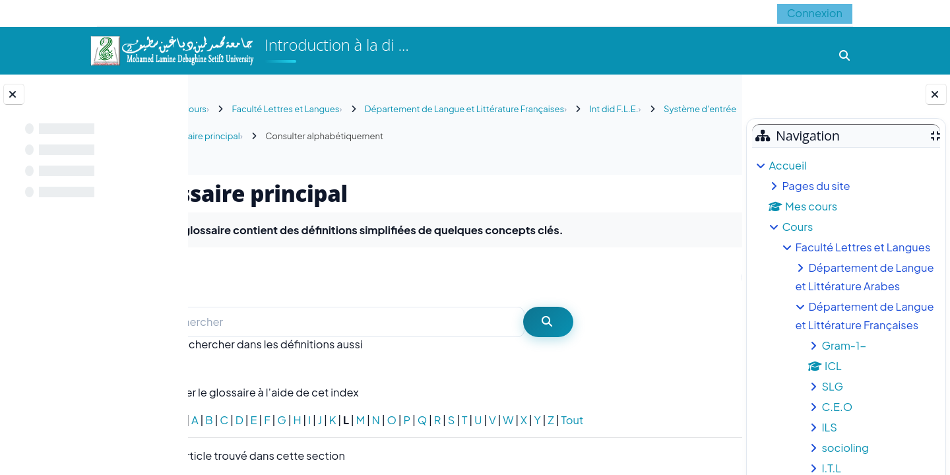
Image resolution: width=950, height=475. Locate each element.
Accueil (787, 165)
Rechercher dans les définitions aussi (324, 344)
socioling (845, 448)
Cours (797, 227)
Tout (628, 420)
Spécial (220, 420)
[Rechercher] (394, 322)
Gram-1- (843, 345)
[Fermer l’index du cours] (13, 94)
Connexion (814, 13)
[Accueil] (171, 49)
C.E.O (836, 407)
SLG (832, 386)
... (705, 276)
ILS (829, 427)
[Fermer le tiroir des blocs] (936, 94)
